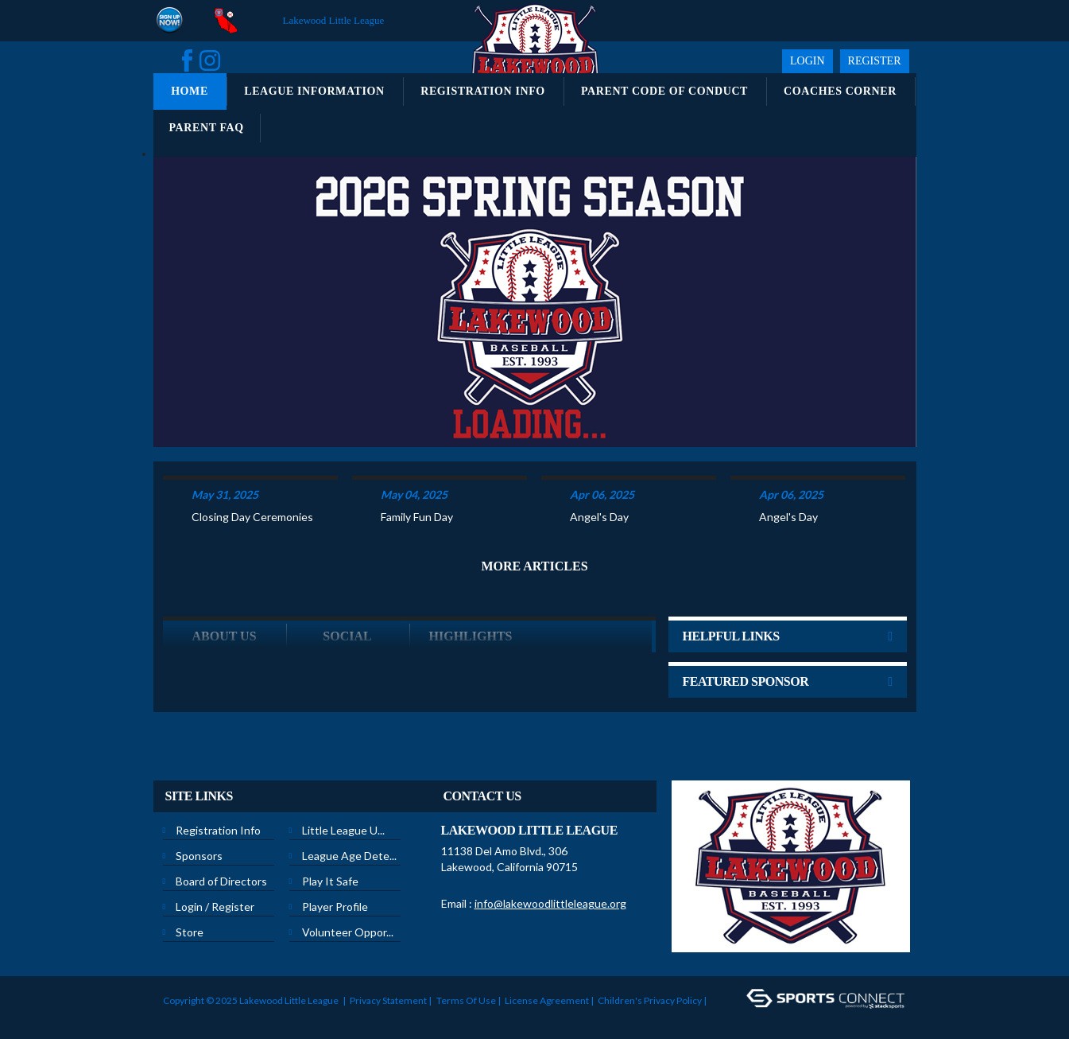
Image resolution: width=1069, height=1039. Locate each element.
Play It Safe (330, 871)
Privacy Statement (388, 990)
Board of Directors (221, 871)
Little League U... (343, 820)
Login (807, 61)
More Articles (534, 555)
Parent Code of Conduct (664, 91)
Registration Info (218, 820)
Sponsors (199, 845)
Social (347, 625)
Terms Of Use (466, 990)
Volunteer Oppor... (347, 921)
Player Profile (335, 896)
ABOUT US (224, 625)
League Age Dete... (349, 845)
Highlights (471, 625)
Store (189, 921)
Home (189, 91)
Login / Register (215, 896)
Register (874, 61)
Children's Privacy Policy (650, 990)
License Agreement (547, 990)
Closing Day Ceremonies (252, 506)
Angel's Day (599, 506)
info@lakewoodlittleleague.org (550, 893)
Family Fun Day (417, 506)
